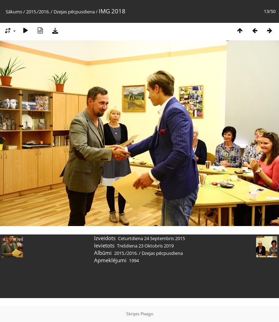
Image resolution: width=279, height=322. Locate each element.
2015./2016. (38, 11)
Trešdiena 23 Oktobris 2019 (145, 246)
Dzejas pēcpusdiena (74, 11)
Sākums (14, 11)
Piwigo (147, 314)
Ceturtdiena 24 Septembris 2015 (151, 238)
